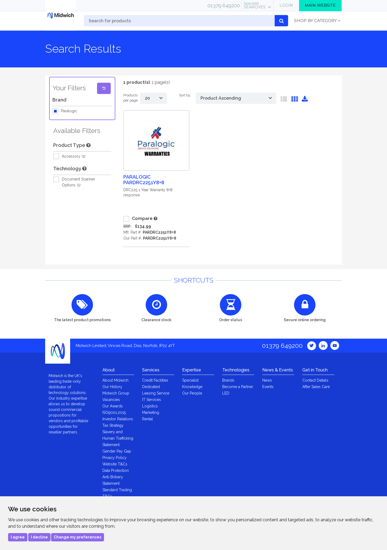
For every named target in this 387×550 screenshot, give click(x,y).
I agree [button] (18, 537)
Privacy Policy (114, 457)
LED (225, 393)
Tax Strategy (113, 425)
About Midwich (115, 380)
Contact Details (315, 380)
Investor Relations (117, 419)
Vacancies (111, 399)
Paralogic (69, 111)
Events (268, 387)
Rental (147, 419)
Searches (255, 5)
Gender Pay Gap (116, 451)
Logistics (150, 406)
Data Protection (115, 470)
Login (286, 5)
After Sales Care (316, 387)
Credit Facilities (155, 380)
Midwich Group (115, 393)
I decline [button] (39, 537)
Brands (228, 380)
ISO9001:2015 (114, 412)
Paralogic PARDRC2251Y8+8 (143, 179)
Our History (112, 387)
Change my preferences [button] (77, 537)
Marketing (150, 412)
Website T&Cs (114, 464)
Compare (138, 219)
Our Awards (112, 406)
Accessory (73, 157)
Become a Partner (237, 387)
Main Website (320, 5)
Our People (192, 393)
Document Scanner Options (78, 181)
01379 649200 (223, 5)
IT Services (151, 399)
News (267, 380)
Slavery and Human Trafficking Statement (117, 438)
